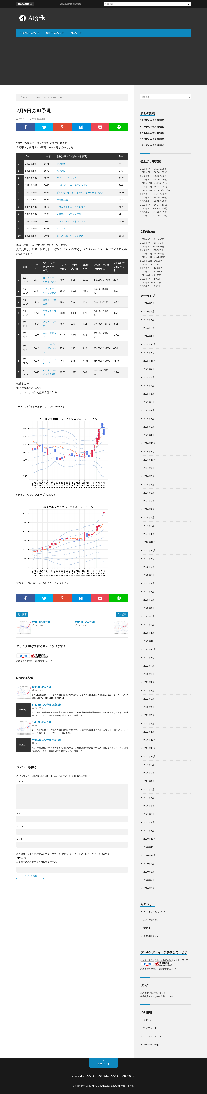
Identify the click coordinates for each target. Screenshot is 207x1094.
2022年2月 (148, 723)
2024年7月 (148, 484)
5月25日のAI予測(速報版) (152, 133)
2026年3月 (148, 319)
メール (20, 826)
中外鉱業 (61, 163)
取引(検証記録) (38, 119)
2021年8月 (148, 772)
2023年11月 (149, 550)
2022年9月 (148, 665)
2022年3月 (148, 715)
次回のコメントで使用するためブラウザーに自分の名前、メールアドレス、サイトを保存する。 (64, 854)
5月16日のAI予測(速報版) (46, 704)
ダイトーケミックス (67, 178)
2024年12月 (149, 443)
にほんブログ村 (23, 661)
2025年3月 (148, 418)
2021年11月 (149, 748)
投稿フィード (150, 1028)
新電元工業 (62, 199)
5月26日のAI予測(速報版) (152, 126)
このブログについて (29, 32)
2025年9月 (148, 369)
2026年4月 (148, 311)
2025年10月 (149, 360)
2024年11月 (149, 451)
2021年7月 (148, 781)
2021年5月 (148, 797)
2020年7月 (148, 880)
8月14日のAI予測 (41, 686)
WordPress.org (151, 1044)
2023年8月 (148, 575)
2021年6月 (148, 789)
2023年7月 (148, 583)
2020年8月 (148, 871)
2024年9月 (148, 468)
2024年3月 (148, 517)
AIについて (76, 32)
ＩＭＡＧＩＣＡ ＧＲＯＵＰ (71, 207)
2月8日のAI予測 (41, 621)
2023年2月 (148, 624)
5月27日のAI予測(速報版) (152, 120)
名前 (19, 813)
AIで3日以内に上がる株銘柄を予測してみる (113, 1085)
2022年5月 (148, 698)
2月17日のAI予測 (41, 722)
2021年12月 (149, 740)
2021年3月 (148, 814)
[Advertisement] (103, 61)
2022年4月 (148, 707)
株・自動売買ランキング (41, 661)
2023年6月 (148, 591)
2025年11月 (149, 352)
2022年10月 (149, 657)
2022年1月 (148, 731)
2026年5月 (148, 303)
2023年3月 (148, 616)
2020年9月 (148, 863)
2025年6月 (148, 393)
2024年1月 (148, 533)
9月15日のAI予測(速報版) (46, 739)
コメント (20, 782)
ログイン (147, 1019)
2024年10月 (149, 459)
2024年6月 (148, 492)
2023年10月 (149, 558)
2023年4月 (148, 608)
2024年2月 (148, 525)
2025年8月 (148, 377)
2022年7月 (148, 682)
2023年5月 (148, 599)
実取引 (146, 928)
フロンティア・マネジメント (71, 221)
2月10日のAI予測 (85, 621)
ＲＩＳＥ (61, 228)
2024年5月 (148, 501)
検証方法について (55, 32)
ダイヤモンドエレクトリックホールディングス (80, 192)
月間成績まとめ (151, 936)
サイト (19, 839)
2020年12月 (149, 838)
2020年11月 (149, 847)
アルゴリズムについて (154, 911)
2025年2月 (148, 426)
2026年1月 (148, 336)
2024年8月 (148, 476)
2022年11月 (149, 649)
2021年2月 (148, 822)
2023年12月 (149, 542)
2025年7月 (148, 385)
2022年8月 (148, 674)
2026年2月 (148, 327)
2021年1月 (148, 830)
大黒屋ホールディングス (69, 214)
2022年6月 (148, 690)
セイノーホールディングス (70, 235)
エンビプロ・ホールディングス (72, 185)
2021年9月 (148, 764)
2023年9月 (148, 566)
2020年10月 (149, 855)
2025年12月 (149, 344)
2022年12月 (149, 641)
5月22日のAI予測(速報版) (152, 139)
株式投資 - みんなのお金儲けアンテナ (157, 996)
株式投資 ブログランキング (153, 992)
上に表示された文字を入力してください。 (37, 862)
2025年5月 (148, 402)
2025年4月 (148, 410)
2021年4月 (148, 805)
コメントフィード (152, 1036)
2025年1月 (148, 435)
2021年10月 (149, 756)
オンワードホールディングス (49, 348)
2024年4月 (148, 509)
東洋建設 (61, 170)
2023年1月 (148, 632)
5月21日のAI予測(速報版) (152, 145)
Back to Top (103, 1063)
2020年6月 (148, 888)
